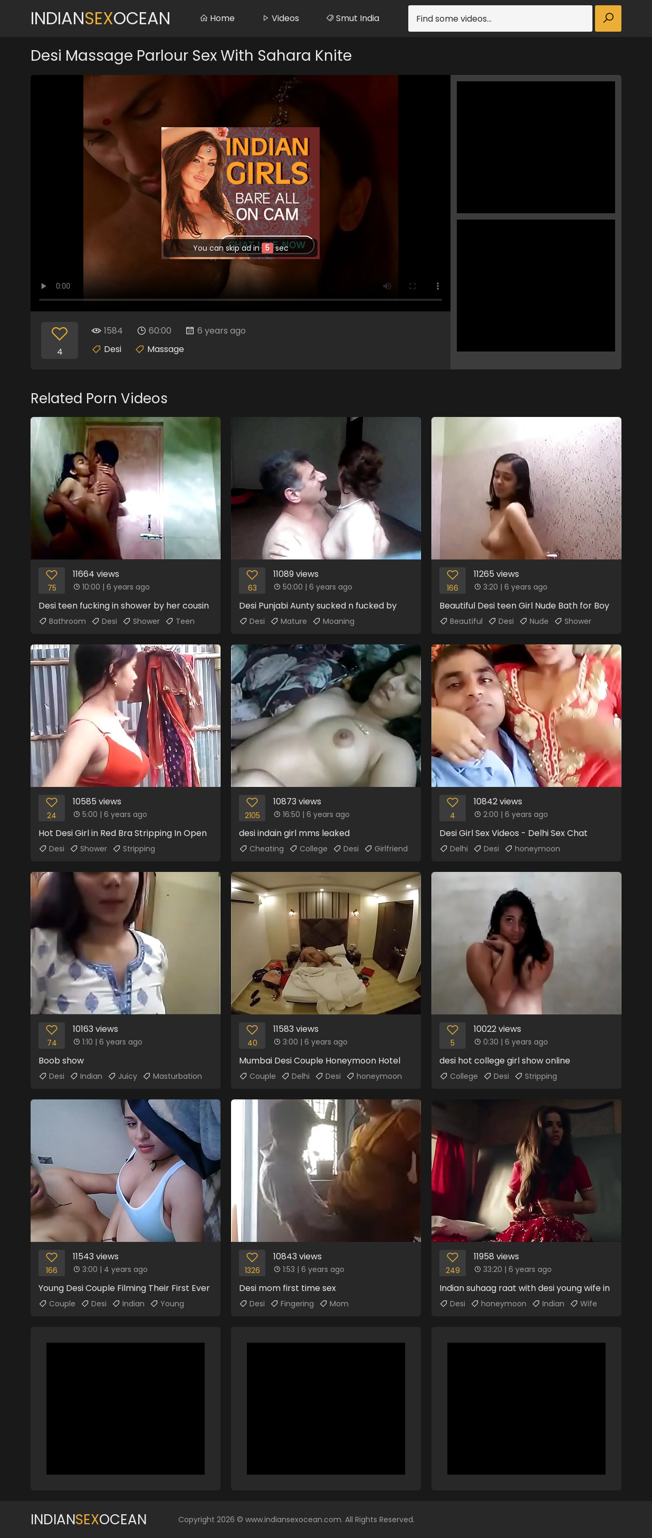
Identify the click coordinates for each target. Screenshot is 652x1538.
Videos (280, 18)
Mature (288, 621)
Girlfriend (386, 848)
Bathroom (62, 621)
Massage (165, 349)
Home (217, 18)
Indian (86, 1076)
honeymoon (532, 848)
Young (167, 1303)
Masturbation (172, 1076)
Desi (112, 349)
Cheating (261, 848)
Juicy (122, 1076)
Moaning (333, 621)
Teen (180, 621)
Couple (257, 1076)
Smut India (352, 18)
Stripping (133, 848)
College (308, 848)
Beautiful (461, 621)
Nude (534, 621)
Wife (583, 1303)
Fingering (292, 1303)
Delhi (453, 848)
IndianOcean (100, 18)
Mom (334, 1303)
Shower (141, 621)
